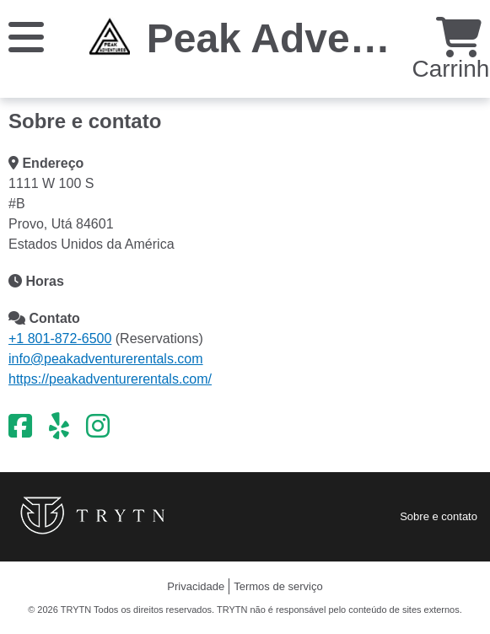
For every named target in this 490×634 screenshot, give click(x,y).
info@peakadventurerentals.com (105, 359)
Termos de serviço (278, 586)
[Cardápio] (26, 36)
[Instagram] (98, 426)
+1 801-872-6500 (59, 338)
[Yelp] (59, 426)
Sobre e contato (438, 516)
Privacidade (195, 586)
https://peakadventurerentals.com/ (110, 379)
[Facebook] (20, 426)
